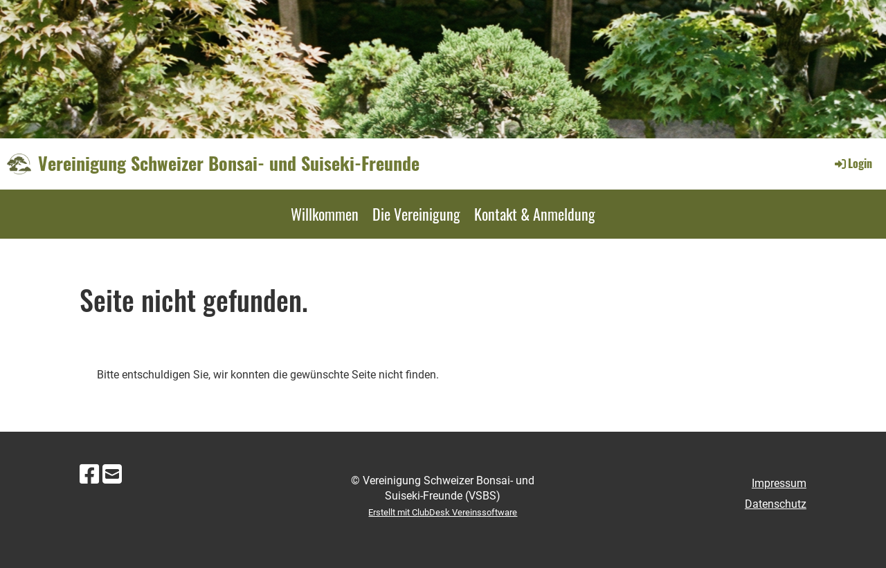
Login (852, 163)
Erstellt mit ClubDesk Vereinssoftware (442, 512)
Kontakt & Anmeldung (534, 214)
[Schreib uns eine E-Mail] (112, 474)
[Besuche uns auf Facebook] (89, 474)
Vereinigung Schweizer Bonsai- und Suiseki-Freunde (228, 163)
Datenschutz (775, 504)
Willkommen (325, 214)
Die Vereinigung (416, 214)
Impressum (779, 483)
